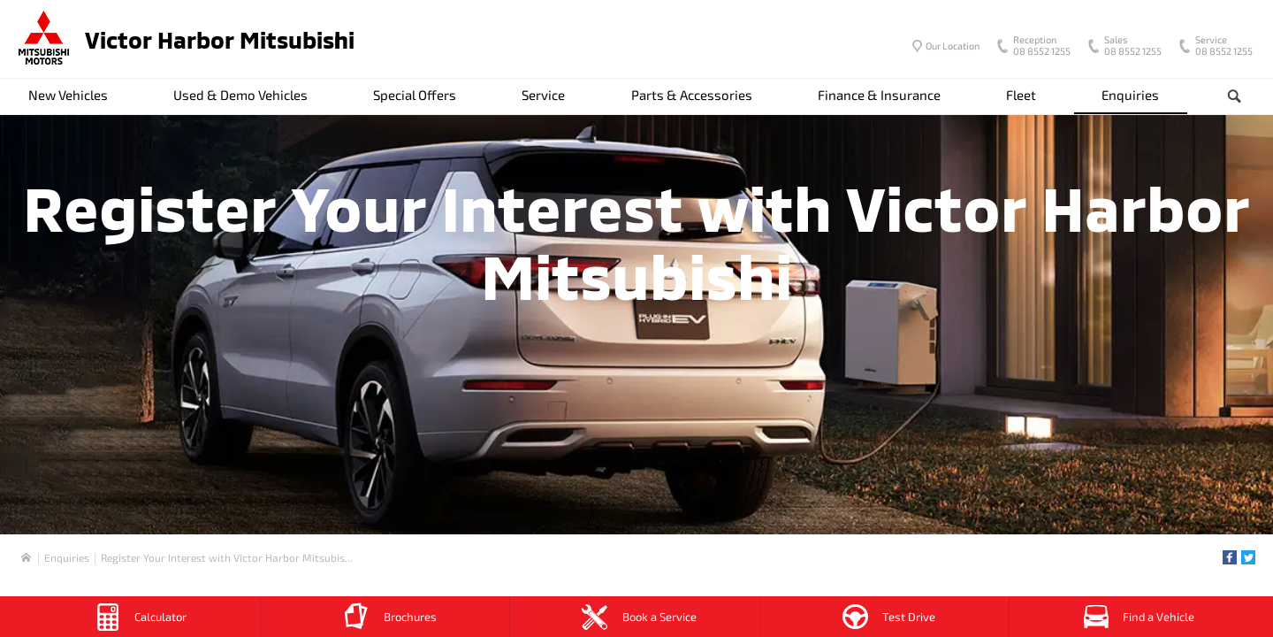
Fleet (1021, 95)
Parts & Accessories (691, 95)
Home (26, 557)
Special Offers (414, 95)
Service (543, 95)
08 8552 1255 (1038, 47)
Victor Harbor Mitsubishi (219, 39)
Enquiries (1130, 95)
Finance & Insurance (879, 95)
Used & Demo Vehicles (240, 95)
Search (1220, 96)
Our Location (953, 45)
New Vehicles (68, 95)
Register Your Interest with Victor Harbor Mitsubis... (227, 557)
